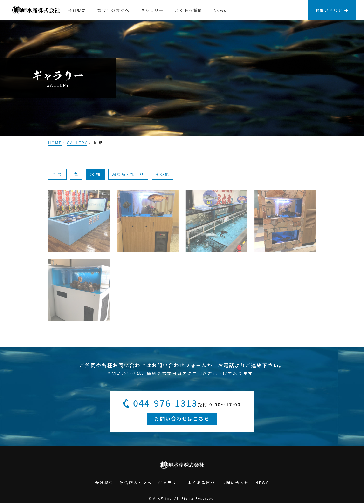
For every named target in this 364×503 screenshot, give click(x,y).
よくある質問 (188, 10)
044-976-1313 (160, 403)
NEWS (262, 482)
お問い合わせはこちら (182, 418)
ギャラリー (152, 10)
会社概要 (77, 10)
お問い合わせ (332, 10)
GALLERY (77, 142)
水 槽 (95, 174)
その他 (162, 174)
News (220, 10)
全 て (57, 174)
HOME (55, 142)
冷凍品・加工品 (128, 174)
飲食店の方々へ (113, 10)
